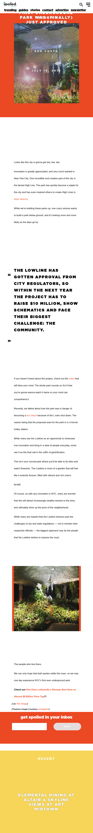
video (71, 378)
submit (67, 726)
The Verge (21, 704)
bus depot (32, 415)
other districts (21, 199)
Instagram (43, 709)
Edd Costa (46, 51)
